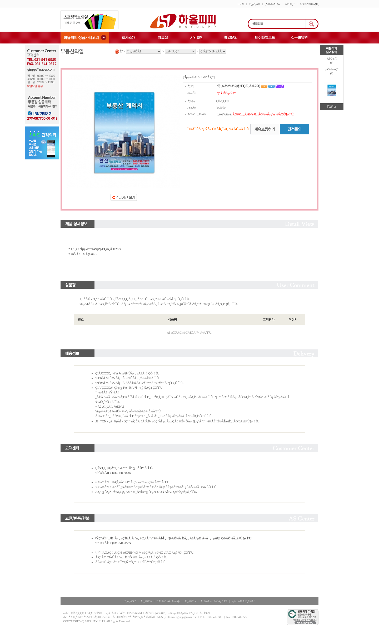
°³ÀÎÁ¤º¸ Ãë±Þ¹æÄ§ (167, 601)
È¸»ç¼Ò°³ (130, 601)
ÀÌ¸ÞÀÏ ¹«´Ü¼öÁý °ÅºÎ (214, 601)
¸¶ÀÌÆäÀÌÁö (272, 4)
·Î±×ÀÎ (240, 4)
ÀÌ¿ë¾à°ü (146, 601)
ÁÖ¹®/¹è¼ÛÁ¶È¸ (309, 4)
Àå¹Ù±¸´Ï (290, 4)
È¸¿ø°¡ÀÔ (254, 4)
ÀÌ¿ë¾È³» (190, 601)
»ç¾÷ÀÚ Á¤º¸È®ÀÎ (243, 601)
